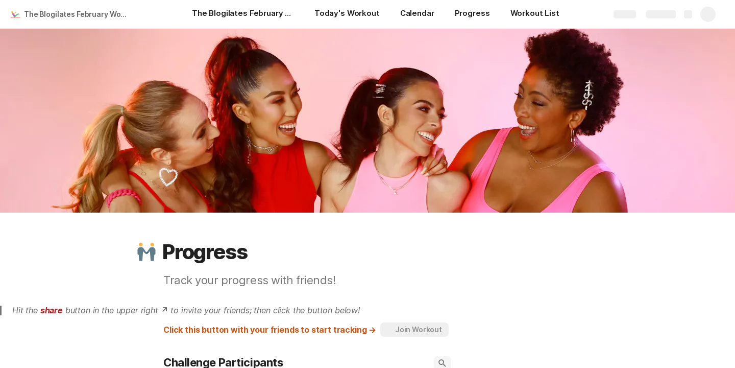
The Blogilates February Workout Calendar (78, 14)
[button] (146, 252)
